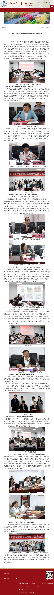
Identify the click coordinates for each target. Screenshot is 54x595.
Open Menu (52, 6)
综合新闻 (47, 27)
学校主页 (40, 2)
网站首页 (41, 27)
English (45, 2)
